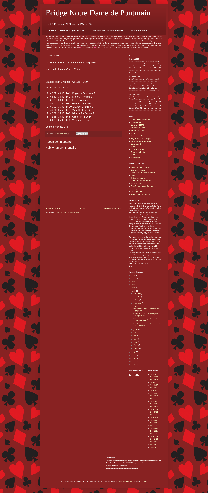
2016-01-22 (154, 399)
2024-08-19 (154, 447)
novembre (137, 297)
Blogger (145, 481)
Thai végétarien (136, 192)
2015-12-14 (154, 396)
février (136, 345)
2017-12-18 (154, 423)
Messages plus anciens (112, 208)
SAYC (133, 155)
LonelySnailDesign (125, 481)
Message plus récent (53, 208)
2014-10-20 (154, 385)
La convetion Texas (138, 128)
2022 (134, 282)
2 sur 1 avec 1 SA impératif (140, 120)
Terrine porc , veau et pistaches (142, 189)
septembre (138, 303)
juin (135, 333)
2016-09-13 (154, 404)
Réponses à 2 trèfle (138, 152)
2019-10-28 (154, 439)
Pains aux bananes (138, 183)
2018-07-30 (154, 425)
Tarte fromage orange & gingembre (143, 186)
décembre (137, 294)
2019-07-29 (154, 436)
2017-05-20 (154, 412)
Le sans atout (136, 144)
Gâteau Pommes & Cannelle (141, 194)
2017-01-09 (154, 409)
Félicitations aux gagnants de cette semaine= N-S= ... (145, 320)
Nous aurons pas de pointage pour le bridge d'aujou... (146, 315)
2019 (134, 291)
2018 (134, 352)
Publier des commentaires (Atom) (67, 212)
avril (135, 339)
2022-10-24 (154, 444)
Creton (133, 175)
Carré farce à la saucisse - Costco (143, 173)
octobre (136, 300)
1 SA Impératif (136, 122)
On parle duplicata (137, 149)
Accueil (82, 208)
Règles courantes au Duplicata (142, 139)
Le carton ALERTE (137, 125)
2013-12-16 (154, 382)
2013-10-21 (154, 377)
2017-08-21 (154, 417)
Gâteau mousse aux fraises (141, 181)
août (135, 306)
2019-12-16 (154, 442)
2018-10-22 (154, 428)
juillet (136, 330)
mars (136, 342)
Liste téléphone (136, 157)
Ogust (133, 147)
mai (135, 336)
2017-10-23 (154, 420)
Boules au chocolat (138, 170)
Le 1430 (134, 133)
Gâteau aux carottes (138, 178)
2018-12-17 (154, 431)
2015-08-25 (154, 390)
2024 (134, 276)
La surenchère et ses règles (141, 141)
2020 (134, 288)
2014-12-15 (154, 388)
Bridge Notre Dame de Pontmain (98, 12)
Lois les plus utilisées (138, 136)
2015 (134, 361)
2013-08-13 (154, 374)
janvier (136, 348)
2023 (134, 279)
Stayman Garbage (137, 130)
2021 (134, 285)
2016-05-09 (154, 401)
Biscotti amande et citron (140, 167)
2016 (134, 358)
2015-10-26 (154, 393)
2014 (134, 365)
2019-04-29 (154, 434)
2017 (134, 355)
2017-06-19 (154, 415)
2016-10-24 (154, 407)
